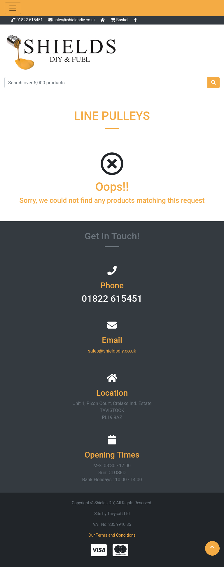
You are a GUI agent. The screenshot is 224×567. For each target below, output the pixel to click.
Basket (120, 20)
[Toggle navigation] (13, 8)
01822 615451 (29, 20)
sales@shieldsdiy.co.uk (74, 20)
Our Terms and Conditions (112, 535)
